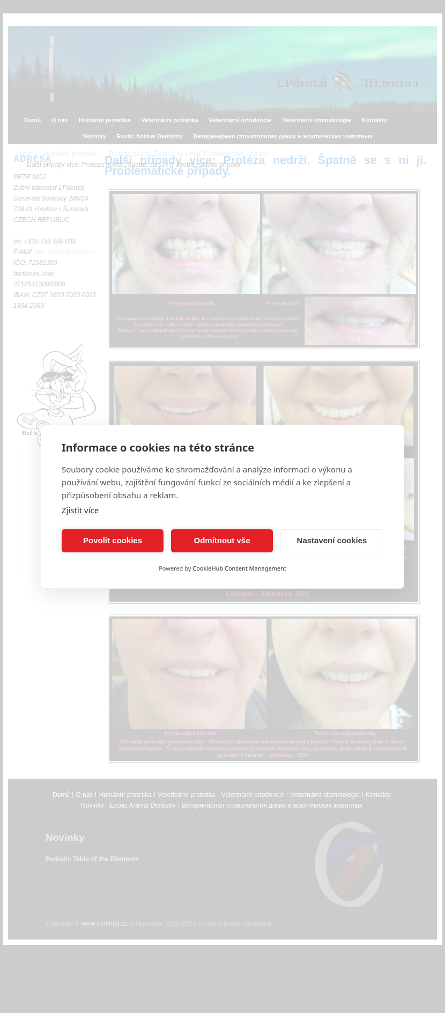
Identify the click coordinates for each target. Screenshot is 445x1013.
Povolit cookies (112, 540)
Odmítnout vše (222, 540)
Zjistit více (80, 510)
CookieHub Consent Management (239, 568)
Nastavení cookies (332, 540)
